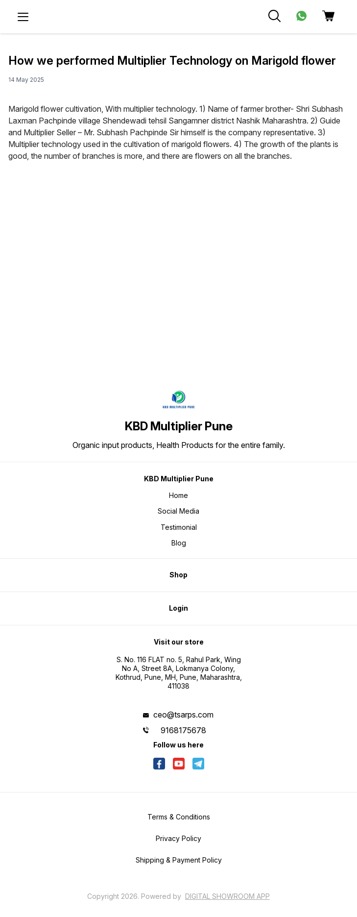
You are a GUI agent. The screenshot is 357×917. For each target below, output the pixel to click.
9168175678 (183, 730)
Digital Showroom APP (227, 896)
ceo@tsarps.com (183, 714)
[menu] (23, 16)
